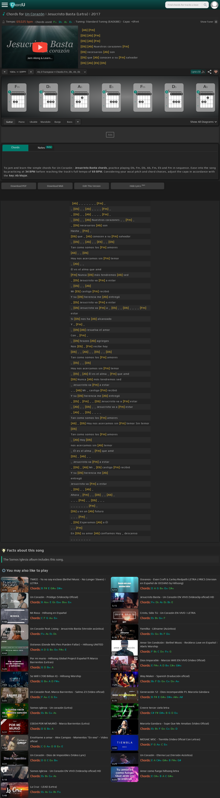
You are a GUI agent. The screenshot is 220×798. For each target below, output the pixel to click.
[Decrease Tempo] (5, 71)
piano (22, 121)
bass (69, 121)
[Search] (205, 4)
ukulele (33, 121)
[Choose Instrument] (77, 121)
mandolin (46, 121)
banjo (57, 121)
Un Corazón (34, 14)
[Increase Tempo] (31, 71)
